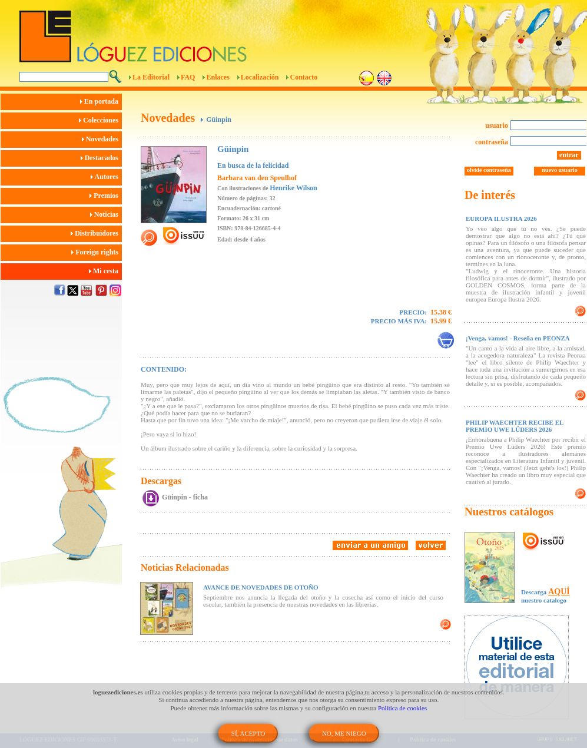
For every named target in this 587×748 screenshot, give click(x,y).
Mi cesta (105, 271)
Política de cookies (402, 707)
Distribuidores (96, 233)
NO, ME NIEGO (344, 733)
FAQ (188, 77)
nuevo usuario (559, 170)
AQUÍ (559, 591)
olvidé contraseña (489, 170)
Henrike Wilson (293, 188)
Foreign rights (96, 252)
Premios (105, 195)
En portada (101, 101)
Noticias (106, 214)
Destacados (101, 158)
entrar (569, 155)
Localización (260, 77)
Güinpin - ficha (185, 497)
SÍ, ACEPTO (248, 733)
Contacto (303, 77)
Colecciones (100, 120)
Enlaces (217, 77)
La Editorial (151, 77)
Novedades (102, 139)
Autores (106, 177)
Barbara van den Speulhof (257, 178)
